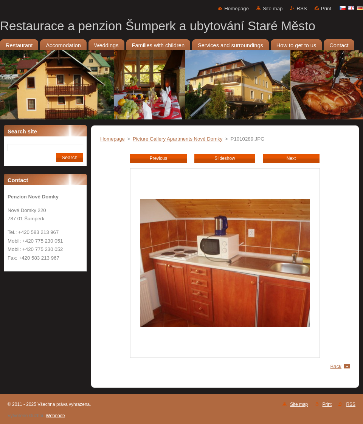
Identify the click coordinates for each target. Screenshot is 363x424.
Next (291, 158)
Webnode (55, 415)
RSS (301, 8)
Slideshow (224, 158)
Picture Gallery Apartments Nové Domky (177, 139)
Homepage (236, 8)
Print (326, 8)
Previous (158, 158)
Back (336, 366)
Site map (272, 8)
